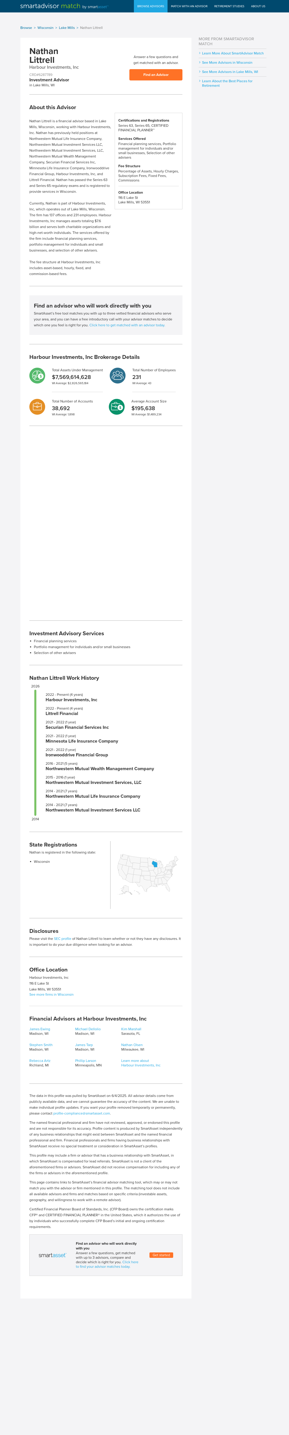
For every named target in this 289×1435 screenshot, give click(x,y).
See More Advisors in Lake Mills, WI (230, 72)
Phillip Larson (85, 1061)
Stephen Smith (41, 1045)
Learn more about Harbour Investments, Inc (141, 1063)
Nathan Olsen (132, 1045)
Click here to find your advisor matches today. (107, 1264)
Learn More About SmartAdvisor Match (233, 53)
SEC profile (62, 938)
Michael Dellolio (88, 1029)
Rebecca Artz (40, 1061)
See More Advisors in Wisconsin (227, 62)
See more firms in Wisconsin (51, 994)
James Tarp (84, 1045)
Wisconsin (45, 28)
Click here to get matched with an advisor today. (127, 325)
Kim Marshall (131, 1029)
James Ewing (39, 1029)
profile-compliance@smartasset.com (81, 1113)
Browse (26, 28)
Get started (161, 1255)
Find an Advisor (156, 75)
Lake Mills (67, 28)
